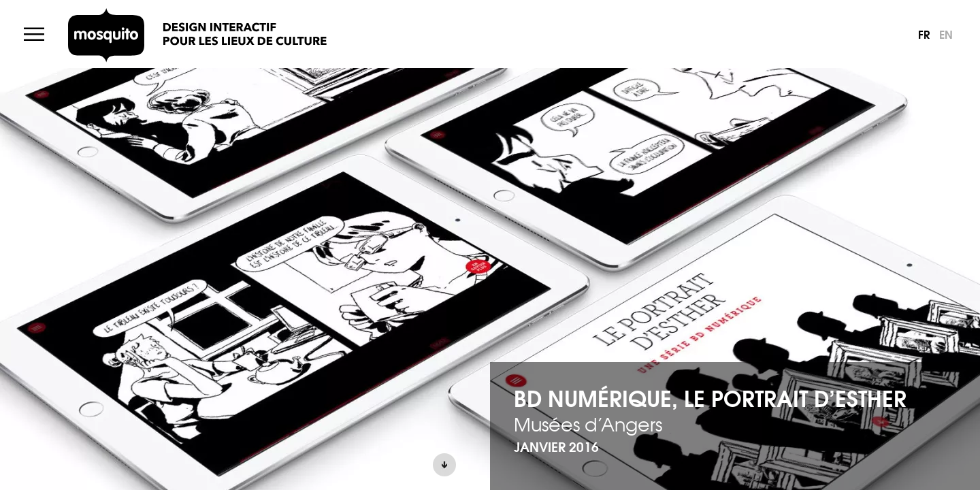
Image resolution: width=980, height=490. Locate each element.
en (946, 33)
